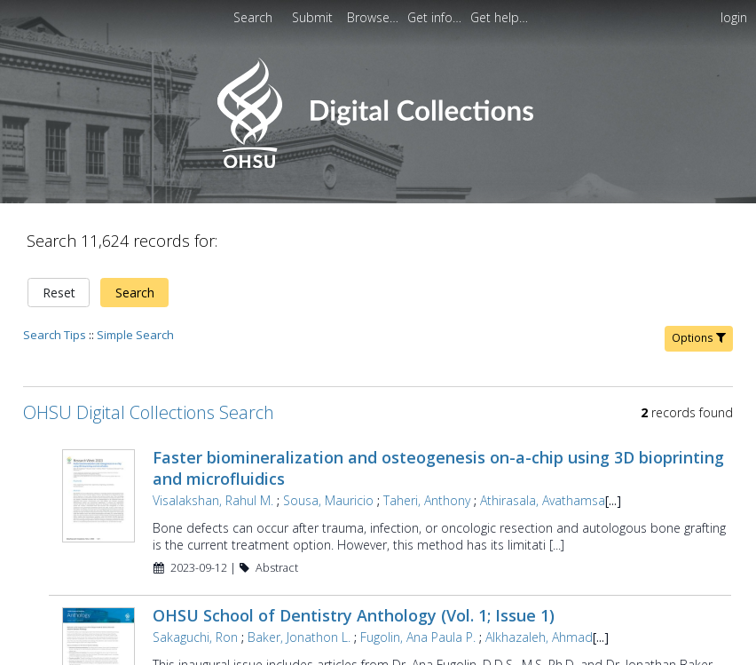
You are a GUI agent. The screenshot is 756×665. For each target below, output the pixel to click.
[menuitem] (314, 17)
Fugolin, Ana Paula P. (418, 637)
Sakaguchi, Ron (195, 637)
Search (134, 292)
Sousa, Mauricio (328, 500)
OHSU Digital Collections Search (148, 412)
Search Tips (54, 335)
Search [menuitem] (252, 17)
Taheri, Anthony (426, 500)
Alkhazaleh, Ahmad (539, 637)
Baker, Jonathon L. (299, 637)
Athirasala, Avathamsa (542, 500)
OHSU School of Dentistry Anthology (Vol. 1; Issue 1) (354, 615)
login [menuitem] (734, 17)
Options (699, 337)
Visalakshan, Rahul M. (213, 500)
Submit (314, 17)
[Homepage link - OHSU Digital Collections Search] (377, 163)
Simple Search (135, 335)
